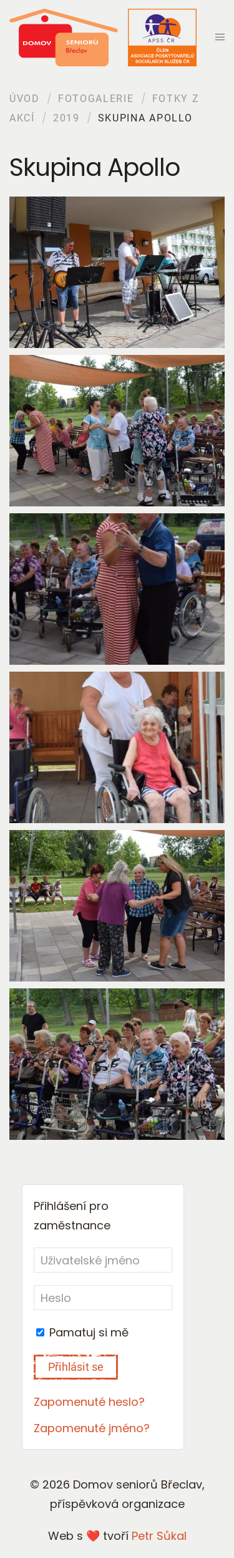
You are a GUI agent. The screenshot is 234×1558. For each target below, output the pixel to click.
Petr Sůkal (159, 1536)
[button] (220, 37)
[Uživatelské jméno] (103, 1260)
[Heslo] (103, 1297)
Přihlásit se (76, 1366)
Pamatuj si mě (82, 1332)
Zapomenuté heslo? (89, 1402)
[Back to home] (103, 37)
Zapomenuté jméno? (92, 1428)
